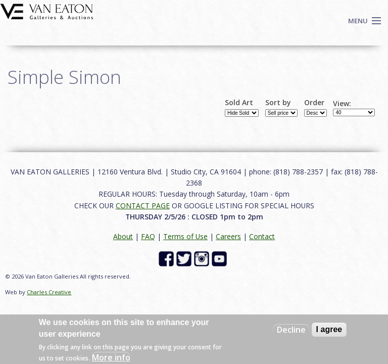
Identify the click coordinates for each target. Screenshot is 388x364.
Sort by (278, 102)
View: (342, 103)
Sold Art (239, 102)
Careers (228, 236)
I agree (329, 329)
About (123, 236)
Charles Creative (49, 292)
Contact (262, 236)
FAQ (148, 236)
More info (111, 357)
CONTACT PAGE (143, 205)
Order (314, 102)
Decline (291, 329)
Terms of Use (185, 236)
